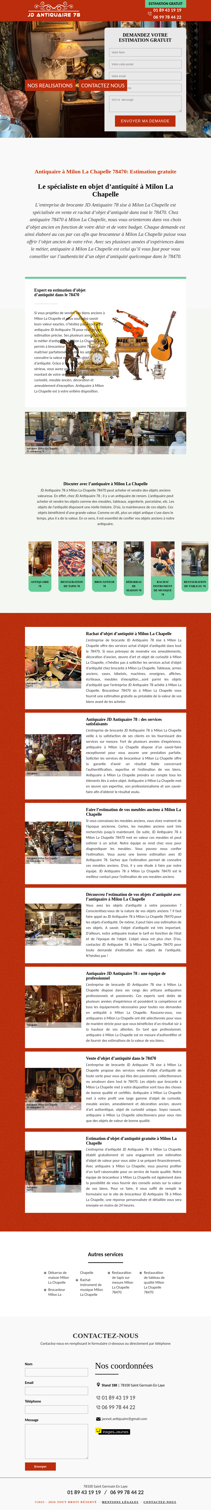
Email (29, 1382)
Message (32, 1420)
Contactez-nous (159, 1502)
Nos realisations (50, 85)
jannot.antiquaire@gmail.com (121, 1419)
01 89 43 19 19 (167, 10)
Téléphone (33, 1401)
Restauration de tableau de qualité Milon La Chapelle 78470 (154, 1282)
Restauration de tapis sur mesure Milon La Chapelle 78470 (122, 1282)
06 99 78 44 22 (167, 17)
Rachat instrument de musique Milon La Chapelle (91, 1287)
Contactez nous (103, 85)
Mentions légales (120, 1502)
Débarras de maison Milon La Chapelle (58, 1277)
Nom (28, 1364)
